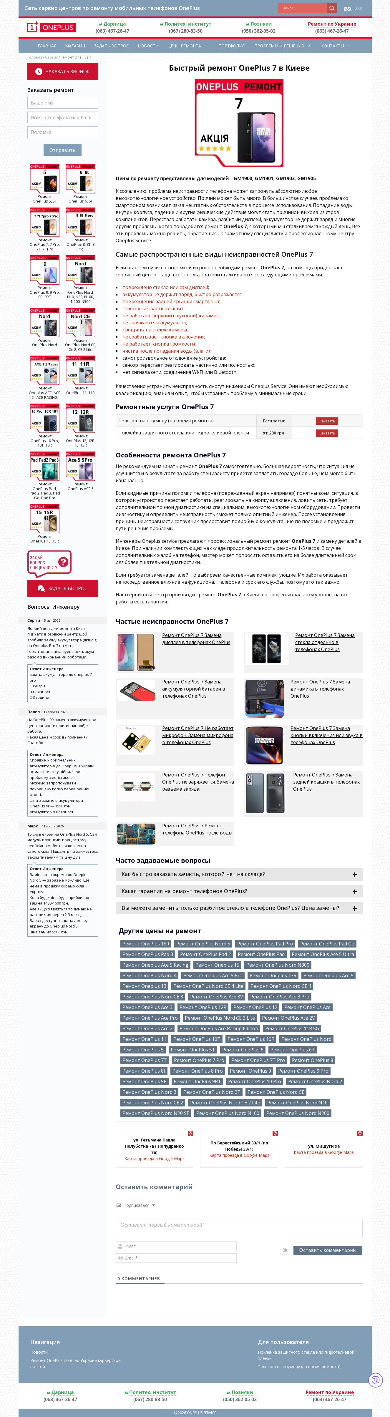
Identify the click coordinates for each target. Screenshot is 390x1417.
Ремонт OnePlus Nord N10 (297, 1102)
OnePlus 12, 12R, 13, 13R (80, 443)
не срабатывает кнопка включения (163, 336)
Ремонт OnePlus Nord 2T (211, 1092)
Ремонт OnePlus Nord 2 (315, 1081)
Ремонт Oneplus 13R (273, 975)
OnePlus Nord (44, 344)
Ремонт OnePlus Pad (261, 954)
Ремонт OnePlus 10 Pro (254, 1081)
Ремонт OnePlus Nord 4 (149, 975)
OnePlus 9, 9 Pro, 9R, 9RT (45, 295)
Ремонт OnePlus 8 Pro (197, 1071)
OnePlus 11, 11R (80, 392)
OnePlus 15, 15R (44, 541)
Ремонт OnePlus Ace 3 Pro (279, 996)
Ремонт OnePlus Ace (307, 1007)
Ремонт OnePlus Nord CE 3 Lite (220, 1018)
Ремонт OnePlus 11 (144, 1039)
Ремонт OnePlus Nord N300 (277, 965)
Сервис (51, 57)
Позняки (261, 24)
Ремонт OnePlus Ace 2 (147, 1028)
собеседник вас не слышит (153, 308)
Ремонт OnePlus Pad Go (327, 943)
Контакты (339, 46)
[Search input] (304, 8)
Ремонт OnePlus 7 (196, 639)
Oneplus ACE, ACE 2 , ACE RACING (44, 395)
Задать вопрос (111, 46)
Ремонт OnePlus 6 (242, 1049)
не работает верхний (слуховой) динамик (170, 315)
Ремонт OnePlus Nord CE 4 (280, 986)
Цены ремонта (190, 46)
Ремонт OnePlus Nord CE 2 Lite (225, 1102)
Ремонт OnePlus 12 (255, 1007)
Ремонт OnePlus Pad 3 (147, 954)
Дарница (115, 24)
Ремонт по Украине (332, 24)
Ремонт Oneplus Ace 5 (328, 975)
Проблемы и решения (285, 46)
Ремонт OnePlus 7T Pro (258, 1060)
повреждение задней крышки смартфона (170, 301)
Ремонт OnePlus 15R (145, 943)
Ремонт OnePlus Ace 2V (288, 1018)
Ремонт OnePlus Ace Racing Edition (219, 1028)
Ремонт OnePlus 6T (292, 1049)
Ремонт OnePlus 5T (193, 1049)
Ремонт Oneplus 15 (217, 965)
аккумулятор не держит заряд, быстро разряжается (182, 294)
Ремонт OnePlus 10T (196, 1039)
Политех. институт (188, 24)
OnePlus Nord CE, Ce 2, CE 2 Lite (80, 347)
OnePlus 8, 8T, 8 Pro (80, 247)
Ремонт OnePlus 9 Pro (303, 1071)
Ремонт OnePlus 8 (312, 1060)
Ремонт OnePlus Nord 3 (149, 1092)
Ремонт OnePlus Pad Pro (265, 943)
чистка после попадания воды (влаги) (166, 351)
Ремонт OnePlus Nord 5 (203, 943)
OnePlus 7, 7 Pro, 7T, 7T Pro (45, 247)
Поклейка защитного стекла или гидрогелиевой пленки (183, 432)
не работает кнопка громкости (158, 344)
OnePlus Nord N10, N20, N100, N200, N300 (80, 297)
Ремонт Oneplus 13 (144, 986)
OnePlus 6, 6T (81, 201)
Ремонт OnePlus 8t (143, 1071)
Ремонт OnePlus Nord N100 (227, 1113)
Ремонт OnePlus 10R (251, 1039)
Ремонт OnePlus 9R (144, 1081)
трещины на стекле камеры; (155, 329)
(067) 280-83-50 (186, 31)
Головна (34, 57)
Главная (47, 46)
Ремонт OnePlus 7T (144, 1060)
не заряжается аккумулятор (154, 322)
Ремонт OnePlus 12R (203, 1007)
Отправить (62, 150)
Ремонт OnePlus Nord (306, 1039)
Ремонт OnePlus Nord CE (276, 1092)
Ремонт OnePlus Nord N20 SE (155, 1113)
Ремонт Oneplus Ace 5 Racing (155, 965)
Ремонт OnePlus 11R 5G (292, 1028)
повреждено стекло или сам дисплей (165, 287)
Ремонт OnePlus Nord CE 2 (152, 1102)
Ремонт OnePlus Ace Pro (150, 1018)
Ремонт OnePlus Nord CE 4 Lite (208, 986)
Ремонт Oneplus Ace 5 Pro (213, 975)
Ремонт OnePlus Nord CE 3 (152, 996)
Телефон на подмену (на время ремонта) (166, 420)
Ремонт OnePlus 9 (250, 1071)
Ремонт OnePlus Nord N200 (297, 1113)
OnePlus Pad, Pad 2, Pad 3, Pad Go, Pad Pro (44, 493)
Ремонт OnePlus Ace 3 (147, 1007)
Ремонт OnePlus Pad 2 (205, 954)
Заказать (327, 421)
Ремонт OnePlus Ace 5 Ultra (323, 954)
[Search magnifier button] (332, 8)
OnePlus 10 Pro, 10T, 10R (45, 443)
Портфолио (231, 46)
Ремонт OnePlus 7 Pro (199, 1060)
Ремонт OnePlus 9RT (197, 1081)
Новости (148, 46)
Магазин (75, 46)
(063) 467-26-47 (112, 31)
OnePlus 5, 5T (45, 201)
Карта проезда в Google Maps (155, 1158)
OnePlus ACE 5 (81, 488)
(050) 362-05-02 (259, 31)
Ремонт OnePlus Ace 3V (216, 996)
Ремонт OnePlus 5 (143, 1049)
